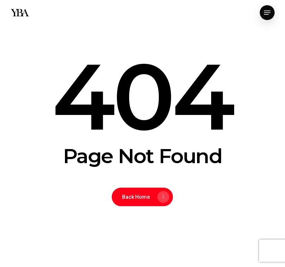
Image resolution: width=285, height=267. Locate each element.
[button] (267, 12)
